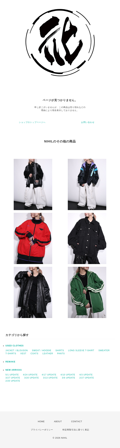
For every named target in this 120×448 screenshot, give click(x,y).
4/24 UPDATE (30, 375)
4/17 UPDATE (49, 375)
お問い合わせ (87, 122)
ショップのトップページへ (32, 122)
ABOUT (58, 421)
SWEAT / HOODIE (41, 350)
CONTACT (76, 421)
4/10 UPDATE (68, 375)
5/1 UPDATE (12, 375)
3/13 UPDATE (50, 378)
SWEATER (104, 350)
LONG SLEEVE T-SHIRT (81, 350)
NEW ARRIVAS (13, 370)
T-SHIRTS (10, 353)
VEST (23, 353)
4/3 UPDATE (86, 375)
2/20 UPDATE (12, 381)
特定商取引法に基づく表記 (75, 430)
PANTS (61, 353)
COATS (34, 353)
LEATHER (47, 353)
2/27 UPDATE (86, 378)
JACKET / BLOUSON (16, 350)
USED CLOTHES (14, 345)
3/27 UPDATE (12, 378)
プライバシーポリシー (42, 430)
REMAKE (10, 362)
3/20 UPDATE (31, 378)
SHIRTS (59, 350)
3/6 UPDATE (68, 378)
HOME (41, 421)
